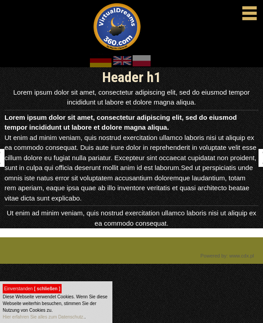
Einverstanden (32, 288)
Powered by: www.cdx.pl (227, 255)
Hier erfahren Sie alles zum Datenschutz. (44, 316)
